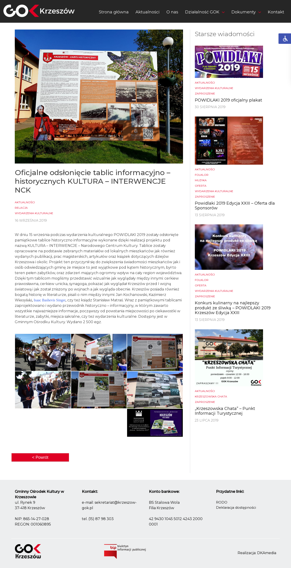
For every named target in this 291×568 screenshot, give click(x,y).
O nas (172, 12)
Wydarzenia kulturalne (34, 213)
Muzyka (201, 180)
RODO (221, 502)
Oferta (200, 185)
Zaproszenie (205, 93)
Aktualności (147, 12)
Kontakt (276, 12)
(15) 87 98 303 (101, 519)
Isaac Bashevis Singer (49, 300)
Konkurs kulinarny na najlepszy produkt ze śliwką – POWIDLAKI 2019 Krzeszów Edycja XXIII (233, 307)
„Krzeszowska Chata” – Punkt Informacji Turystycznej (225, 411)
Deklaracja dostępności (236, 507)
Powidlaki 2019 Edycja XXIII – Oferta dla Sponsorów (235, 206)
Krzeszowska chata (211, 396)
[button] (205, 13)
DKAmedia (266, 553)
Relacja (21, 207)
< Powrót (40, 457)
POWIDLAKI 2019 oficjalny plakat (228, 100)
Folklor (201, 174)
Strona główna (114, 12)
